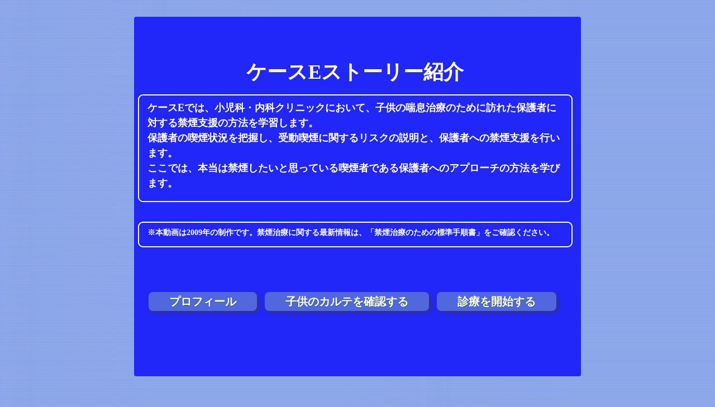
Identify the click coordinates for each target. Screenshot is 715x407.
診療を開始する (496, 301)
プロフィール (202, 301)
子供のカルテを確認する (346, 301)
